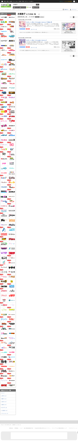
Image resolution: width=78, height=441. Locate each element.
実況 (23, 1)
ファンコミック (5, 413)
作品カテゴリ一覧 (6, 390)
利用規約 (16, 428)
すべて (3, 393)
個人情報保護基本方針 (28, 428)
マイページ (74, 9)
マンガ (29, 7)
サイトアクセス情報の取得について (59, 428)
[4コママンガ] (34, 29)
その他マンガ (4, 410)
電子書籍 (36, 7)
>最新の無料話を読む (68, 32)
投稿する (66, 9)
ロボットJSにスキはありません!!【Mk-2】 (39, 22)
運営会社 (11, 428)
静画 (8, 1)
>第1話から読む (68, 31)
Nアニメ (26, 1)
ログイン (61, 1)
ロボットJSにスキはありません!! (36, 40)
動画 (5, 1)
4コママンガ (4, 407)
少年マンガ (4, 395)
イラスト (23, 7)
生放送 (10, 1)
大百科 (20, 1)
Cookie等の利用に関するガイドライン (43, 428)
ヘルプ (21, 428)
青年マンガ (4, 398)
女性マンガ (4, 404)
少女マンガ (4, 401)
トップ (16, 7)
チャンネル (15, 1)
